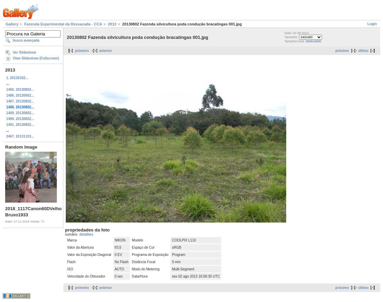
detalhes (86, 234)
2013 (112, 24)
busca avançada (26, 40)
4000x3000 (313, 41)
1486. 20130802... (20, 95)
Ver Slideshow (24, 52)
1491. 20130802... (20, 125)
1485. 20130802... (20, 89)
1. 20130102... (17, 78)
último (363, 51)
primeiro (82, 51)
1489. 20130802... (20, 113)
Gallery (12, 24)
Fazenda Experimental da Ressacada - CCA (63, 24)
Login (372, 24)
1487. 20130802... (20, 101)
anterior (105, 51)
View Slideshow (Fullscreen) (36, 58)
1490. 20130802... (20, 119)
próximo (342, 51)
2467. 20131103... (20, 136)
